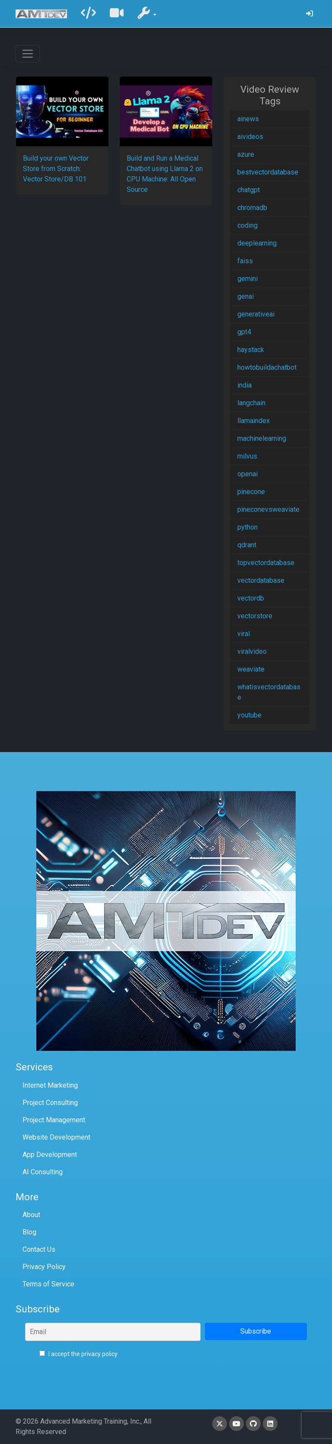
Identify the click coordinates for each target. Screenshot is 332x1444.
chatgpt (248, 190)
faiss (245, 261)
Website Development (56, 1137)
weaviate (251, 669)
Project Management (53, 1120)
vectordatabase (260, 580)
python (247, 527)
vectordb (250, 598)
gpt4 (244, 332)
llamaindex (253, 421)
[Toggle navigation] (28, 53)
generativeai (256, 314)
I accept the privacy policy (78, 1353)
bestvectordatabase (267, 172)
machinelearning (261, 438)
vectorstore (254, 616)
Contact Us (38, 1249)
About (31, 1215)
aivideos (250, 136)
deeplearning (257, 243)
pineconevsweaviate (268, 509)
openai (247, 474)
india (244, 385)
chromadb (252, 208)
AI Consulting (42, 1172)
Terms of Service (48, 1284)
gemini (247, 279)
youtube (249, 715)
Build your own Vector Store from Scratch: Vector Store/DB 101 (56, 168)
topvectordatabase (265, 563)
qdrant (246, 545)
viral (243, 634)
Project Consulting (50, 1102)
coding (247, 225)
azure (245, 154)
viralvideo (252, 651)
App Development (49, 1154)
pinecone (251, 492)
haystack (250, 350)
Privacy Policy (44, 1267)
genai (245, 296)
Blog (29, 1232)
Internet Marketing (50, 1085)
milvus (247, 456)
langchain (251, 403)
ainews (248, 119)
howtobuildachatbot (267, 367)
